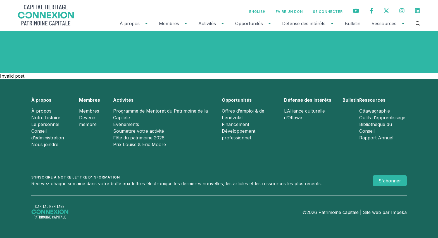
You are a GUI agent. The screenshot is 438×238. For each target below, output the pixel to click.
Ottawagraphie (374, 111)
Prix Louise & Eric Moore (139, 144)
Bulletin (352, 23)
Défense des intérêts (303, 23)
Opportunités (249, 23)
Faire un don (289, 11)
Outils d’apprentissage (382, 117)
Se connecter (328, 11)
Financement (235, 124)
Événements (126, 124)
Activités (207, 23)
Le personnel (45, 124)
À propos (130, 23)
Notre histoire (45, 117)
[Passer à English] (257, 11)
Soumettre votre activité (138, 131)
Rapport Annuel (376, 138)
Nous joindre (44, 144)
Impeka (399, 212)
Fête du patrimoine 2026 (139, 138)
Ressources (384, 23)
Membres (169, 23)
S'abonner (390, 181)
